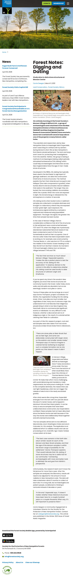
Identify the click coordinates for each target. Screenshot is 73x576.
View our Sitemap (32, 562)
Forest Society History (56, 87)
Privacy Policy (7, 562)
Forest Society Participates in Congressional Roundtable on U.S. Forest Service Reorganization (16, 108)
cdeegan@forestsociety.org (48, 514)
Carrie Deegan (38, 83)
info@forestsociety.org (14, 556)
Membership (59, 3)
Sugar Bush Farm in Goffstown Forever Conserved (14, 67)
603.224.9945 (15, 553)
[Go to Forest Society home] (7, 7)
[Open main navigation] (68, 3)
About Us (19, 562)
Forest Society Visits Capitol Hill (15, 87)
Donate (47, 3)
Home (4, 52)
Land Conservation (40, 87)
